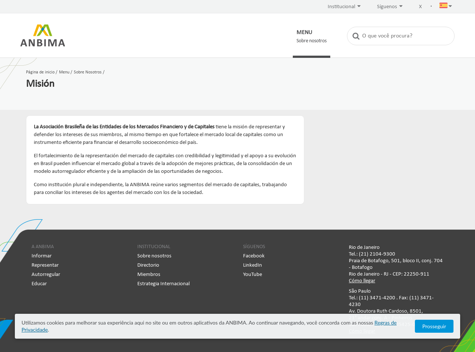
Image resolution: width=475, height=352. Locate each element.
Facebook (254, 256)
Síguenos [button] (390, 6)
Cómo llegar (362, 281)
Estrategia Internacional (163, 284)
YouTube (252, 274)
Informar (42, 256)
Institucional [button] (344, 6)
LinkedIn (252, 265)
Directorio (148, 265)
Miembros (148, 274)
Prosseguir (434, 326)
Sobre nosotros (154, 256)
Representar (45, 265)
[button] (446, 7)
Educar (39, 284)
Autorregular (46, 274)
